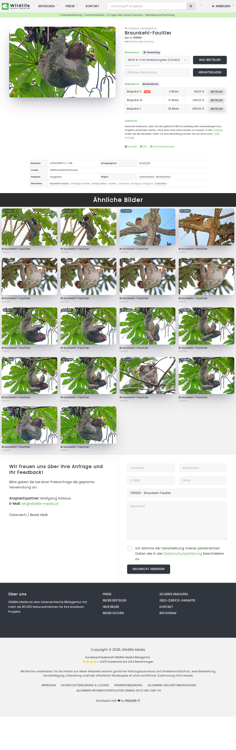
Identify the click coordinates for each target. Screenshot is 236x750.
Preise (107, 594)
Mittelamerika (163, 176)
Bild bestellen (210, 60)
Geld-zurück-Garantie (177, 600)
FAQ (143, 146)
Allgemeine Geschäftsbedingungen (172, 685)
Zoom (106, 30)
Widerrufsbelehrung (128, 685)
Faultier (112, 183)
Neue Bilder (111, 607)
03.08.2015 (144, 163)
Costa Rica (124, 183)
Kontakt (131, 146)
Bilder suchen (113, 613)
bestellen (217, 91)
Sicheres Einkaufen (162, 146)
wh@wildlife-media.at (40, 503)
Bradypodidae (99, 183)
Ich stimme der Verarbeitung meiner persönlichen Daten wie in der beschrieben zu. (179, 553)
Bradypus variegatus (141, 28)
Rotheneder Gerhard (142, 41)
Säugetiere (56, 176)
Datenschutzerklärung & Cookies (85, 685)
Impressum (49, 685)
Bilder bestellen (114, 600)
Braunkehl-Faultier (148, 33)
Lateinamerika (146, 176)
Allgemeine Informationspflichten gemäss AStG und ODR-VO (118, 690)
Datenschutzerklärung (183, 553)
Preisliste (218, 130)
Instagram (167, 613)
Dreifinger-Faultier (80, 183)
